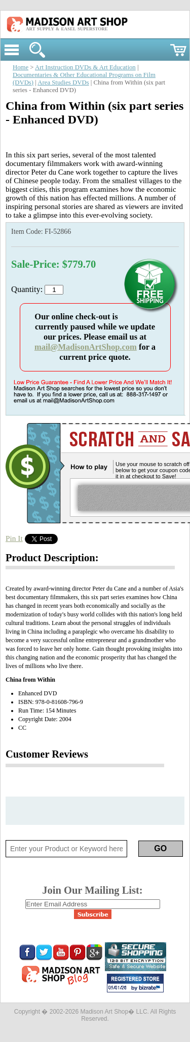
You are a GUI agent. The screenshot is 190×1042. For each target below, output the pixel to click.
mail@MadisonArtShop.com (85, 347)
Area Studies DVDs (63, 82)
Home (20, 67)
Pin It (14, 538)
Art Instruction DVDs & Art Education (85, 67)
